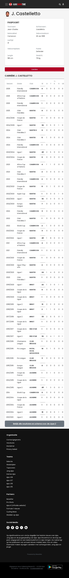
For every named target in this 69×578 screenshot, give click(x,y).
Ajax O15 (9, 487)
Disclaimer (10, 446)
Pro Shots (10, 502)
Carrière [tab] (34, 69)
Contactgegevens (13, 440)
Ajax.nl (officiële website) (16, 505)
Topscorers (10, 468)
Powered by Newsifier (34, 554)
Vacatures (10, 443)
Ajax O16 (9, 484)
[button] (60, 4)
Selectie (9, 461)
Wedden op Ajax (12, 515)
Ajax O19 (9, 477)
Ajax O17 (9, 480)
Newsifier (9, 499)
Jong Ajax (10, 471)
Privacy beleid (11, 449)
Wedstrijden (11, 465)
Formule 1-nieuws (13, 508)
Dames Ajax (10, 474)
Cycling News (11, 512)
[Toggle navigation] (7, 4)
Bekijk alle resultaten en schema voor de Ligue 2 (34, 423)
